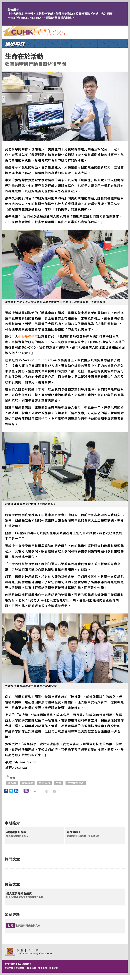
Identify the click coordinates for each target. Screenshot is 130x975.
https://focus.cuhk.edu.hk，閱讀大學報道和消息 (39, 18)
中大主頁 (9, 967)
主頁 (40, 31)
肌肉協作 (44, 783)
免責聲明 (42, 967)
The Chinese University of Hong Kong (28, 952)
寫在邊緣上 (74, 832)
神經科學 (27, 783)
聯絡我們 (31, 967)
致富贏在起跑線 (16, 832)
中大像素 (20, 967)
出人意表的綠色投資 (19, 893)
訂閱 (10, 925)
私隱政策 (53, 967)
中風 (58, 783)
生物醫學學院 (28, 336)
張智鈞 (11, 783)
